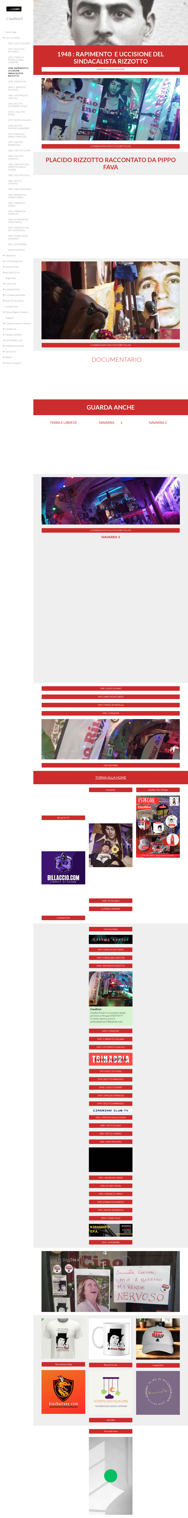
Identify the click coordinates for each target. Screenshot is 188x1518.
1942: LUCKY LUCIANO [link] (19, 43)
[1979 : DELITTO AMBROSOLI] (110, 1104)
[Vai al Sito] (110, 1420)
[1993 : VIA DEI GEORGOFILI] (110, 1210)
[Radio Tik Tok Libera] (110, 901)
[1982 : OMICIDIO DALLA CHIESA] (110, 1117)
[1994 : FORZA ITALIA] (110, 1218)
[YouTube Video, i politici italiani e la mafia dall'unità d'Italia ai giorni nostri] (111, 882)
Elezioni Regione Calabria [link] (16, 312)
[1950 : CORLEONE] (111, 713)
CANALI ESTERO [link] (13, 334)
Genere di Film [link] (12, 266)
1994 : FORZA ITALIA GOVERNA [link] (18, 237)
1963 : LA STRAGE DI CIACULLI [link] (18, 96)
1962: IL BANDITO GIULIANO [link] (17, 88)
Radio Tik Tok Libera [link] (14, 300)
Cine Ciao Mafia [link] (12, 37)
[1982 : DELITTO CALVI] (110, 1125)
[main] (110, 58)
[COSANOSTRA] (63, 918)
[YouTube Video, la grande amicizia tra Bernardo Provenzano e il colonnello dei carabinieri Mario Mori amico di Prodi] (63, 900)
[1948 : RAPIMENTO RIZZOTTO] (110, 966)
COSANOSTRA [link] (12, 289)
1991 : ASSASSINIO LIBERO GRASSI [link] (17, 196)
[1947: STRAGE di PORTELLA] (111, 705)
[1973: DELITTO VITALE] (110, 1071)
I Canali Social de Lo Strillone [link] (18, 323)
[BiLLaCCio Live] (110, 1365)
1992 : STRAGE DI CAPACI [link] (16, 204)
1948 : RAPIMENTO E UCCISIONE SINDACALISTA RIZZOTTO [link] (18, 72)
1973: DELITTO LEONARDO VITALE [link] (17, 104)
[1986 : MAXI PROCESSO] (110, 1142)
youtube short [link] (11, 306)
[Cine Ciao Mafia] (111, 765)
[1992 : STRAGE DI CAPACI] (110, 1194)
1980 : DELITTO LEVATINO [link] (15, 157)
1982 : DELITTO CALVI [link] (18, 175)
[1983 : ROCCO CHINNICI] (110, 1133)
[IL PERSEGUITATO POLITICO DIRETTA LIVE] (111, 146)
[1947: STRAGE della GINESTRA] (110, 958)
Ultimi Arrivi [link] (10, 255)
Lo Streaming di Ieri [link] (14, 261)
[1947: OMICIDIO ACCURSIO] (111, 697)
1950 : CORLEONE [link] (17, 81)
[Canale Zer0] (158, 1365)
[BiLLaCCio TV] (63, 818)
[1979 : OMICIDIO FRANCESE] (110, 1095)
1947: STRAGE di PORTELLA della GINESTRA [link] (16, 60)
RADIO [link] (8, 357)
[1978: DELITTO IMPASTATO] (110, 1079)
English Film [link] (10, 278)
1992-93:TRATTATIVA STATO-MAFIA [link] (18, 220)
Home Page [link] (10, 32)
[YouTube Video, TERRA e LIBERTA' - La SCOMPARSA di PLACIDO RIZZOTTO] (63, 449)
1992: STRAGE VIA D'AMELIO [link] (16, 212)
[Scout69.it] (110, 790)
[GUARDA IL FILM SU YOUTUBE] (111, 69)
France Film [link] (10, 283)
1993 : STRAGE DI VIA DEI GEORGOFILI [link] (18, 228)
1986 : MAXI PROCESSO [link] (19, 189)
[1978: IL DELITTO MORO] (110, 1087)
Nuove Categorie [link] (13, 363)
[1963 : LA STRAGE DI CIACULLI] (110, 1047)
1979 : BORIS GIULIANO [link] (19, 120)
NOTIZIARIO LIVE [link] (14, 340)
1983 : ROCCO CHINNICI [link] (15, 182)
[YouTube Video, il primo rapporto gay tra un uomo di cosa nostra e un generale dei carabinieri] (63, 835)
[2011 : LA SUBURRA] (110, 1242)
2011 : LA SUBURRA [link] (17, 244)
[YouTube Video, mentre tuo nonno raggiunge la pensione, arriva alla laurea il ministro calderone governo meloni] (111, 808)
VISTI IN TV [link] (10, 351)
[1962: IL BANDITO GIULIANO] (110, 1039)
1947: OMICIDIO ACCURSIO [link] (16, 50)
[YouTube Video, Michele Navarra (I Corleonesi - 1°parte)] (111, 449)
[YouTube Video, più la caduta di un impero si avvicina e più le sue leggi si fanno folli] (63, 799)
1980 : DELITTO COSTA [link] (19, 150)
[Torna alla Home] (110, 1431)
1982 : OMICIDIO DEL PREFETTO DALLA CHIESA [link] (18, 167)
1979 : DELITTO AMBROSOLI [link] (15, 143)
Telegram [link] (9, 317)
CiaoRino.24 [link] (10, 329)
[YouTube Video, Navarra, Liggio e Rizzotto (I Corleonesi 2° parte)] (158, 449)
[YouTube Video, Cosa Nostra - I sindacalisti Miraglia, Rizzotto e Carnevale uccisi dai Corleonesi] (116, 380)
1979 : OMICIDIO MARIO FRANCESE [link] (17, 135)
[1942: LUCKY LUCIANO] (111, 688)
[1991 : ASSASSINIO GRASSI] (110, 1178)
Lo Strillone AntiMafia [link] (15, 295)
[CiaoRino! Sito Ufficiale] (158, 790)
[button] (185, 4)
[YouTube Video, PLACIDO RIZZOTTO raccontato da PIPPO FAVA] (110, 216)
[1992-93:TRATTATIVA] (110, 1186)
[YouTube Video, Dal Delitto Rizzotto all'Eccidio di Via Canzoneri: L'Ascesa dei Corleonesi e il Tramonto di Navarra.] (110, 610)
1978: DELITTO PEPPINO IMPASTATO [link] (18, 127)
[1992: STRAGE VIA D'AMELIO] (110, 1202)
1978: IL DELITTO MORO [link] (16, 113)
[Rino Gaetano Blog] (63, 1364)
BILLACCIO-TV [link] (12, 272)
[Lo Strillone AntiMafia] (110, 909)
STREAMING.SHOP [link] (14, 346)
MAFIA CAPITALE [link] (16, 250)
